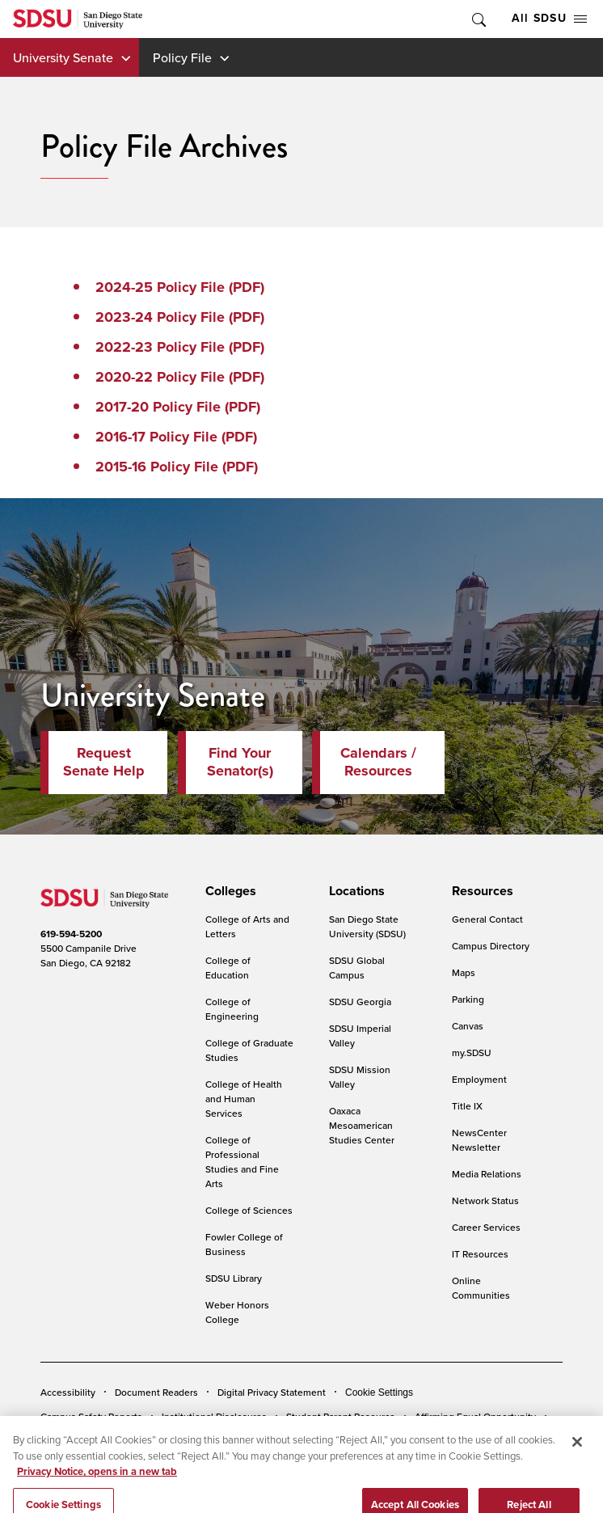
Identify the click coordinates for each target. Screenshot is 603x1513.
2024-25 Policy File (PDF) (179, 287)
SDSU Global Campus (357, 967)
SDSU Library (233, 1278)
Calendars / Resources (378, 761)
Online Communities (481, 1288)
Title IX (467, 1106)
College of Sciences (249, 1210)
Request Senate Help (104, 761)
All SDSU (549, 18)
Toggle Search (477, 19)
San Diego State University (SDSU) (367, 926)
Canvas (467, 1026)
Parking (468, 999)
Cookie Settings (379, 1392)
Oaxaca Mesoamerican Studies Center (361, 1125)
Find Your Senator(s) (240, 761)
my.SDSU (471, 1052)
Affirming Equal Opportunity (475, 1416)
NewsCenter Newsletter (479, 1140)
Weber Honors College (237, 1312)
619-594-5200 (71, 934)
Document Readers (156, 1392)
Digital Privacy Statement (271, 1392)
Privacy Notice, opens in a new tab (97, 1486)
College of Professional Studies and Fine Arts (242, 1161)
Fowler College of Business (244, 1244)
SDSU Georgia (360, 1001)
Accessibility (67, 1392)
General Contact (487, 919)
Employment (479, 1079)
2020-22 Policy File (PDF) (179, 376)
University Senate (63, 57)
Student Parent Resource (340, 1416)
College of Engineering (232, 1009)
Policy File (182, 57)
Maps (463, 972)
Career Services (486, 1227)
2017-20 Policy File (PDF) (177, 406)
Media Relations (486, 1174)
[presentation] (228, 891)
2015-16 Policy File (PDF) (176, 466)
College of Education (228, 967)
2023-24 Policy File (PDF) (179, 317)
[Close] (577, 1456)
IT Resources (480, 1254)
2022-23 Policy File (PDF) (179, 346)
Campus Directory (490, 946)
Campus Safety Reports (91, 1416)
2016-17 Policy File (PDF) (176, 436)
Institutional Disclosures (214, 1416)
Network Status (485, 1200)
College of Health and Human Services (243, 1098)
